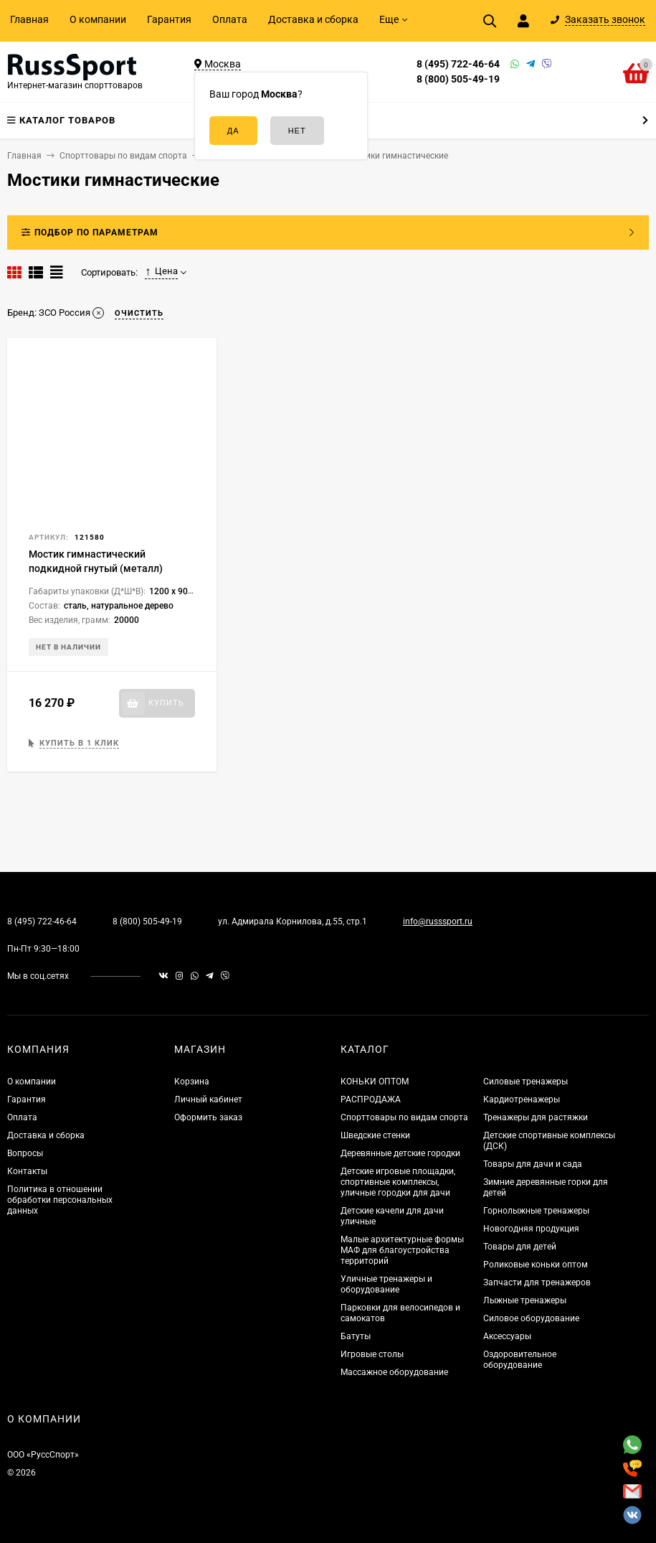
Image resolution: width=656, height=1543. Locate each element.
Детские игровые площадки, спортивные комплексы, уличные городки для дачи (398, 1182)
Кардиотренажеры (521, 1099)
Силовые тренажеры (525, 1082)
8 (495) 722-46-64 (458, 64)
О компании (98, 19)
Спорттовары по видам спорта (404, 1117)
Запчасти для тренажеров (537, 1282)
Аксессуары (507, 1336)
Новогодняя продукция (531, 1229)
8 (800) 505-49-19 (458, 79)
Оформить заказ (208, 1117)
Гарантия (169, 19)
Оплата (229, 19)
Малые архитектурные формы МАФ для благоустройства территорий (402, 1250)
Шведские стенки (375, 1135)
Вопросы (25, 1153)
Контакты (27, 1171)
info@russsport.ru (437, 921)
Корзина (191, 1082)
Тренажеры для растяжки (535, 1117)
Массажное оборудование (394, 1372)
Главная (29, 19)
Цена (161, 271)
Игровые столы (372, 1354)
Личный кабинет (208, 1099)
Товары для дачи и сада (532, 1164)
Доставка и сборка (313, 19)
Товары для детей (519, 1247)
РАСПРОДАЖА (371, 1099)
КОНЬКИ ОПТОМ (375, 1082)
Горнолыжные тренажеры (536, 1211)
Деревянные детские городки (400, 1153)
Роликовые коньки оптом (535, 1265)
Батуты (356, 1336)
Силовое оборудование (531, 1318)
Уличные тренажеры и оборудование (386, 1284)
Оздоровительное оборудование (519, 1359)
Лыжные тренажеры (524, 1300)
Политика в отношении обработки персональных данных (60, 1200)
